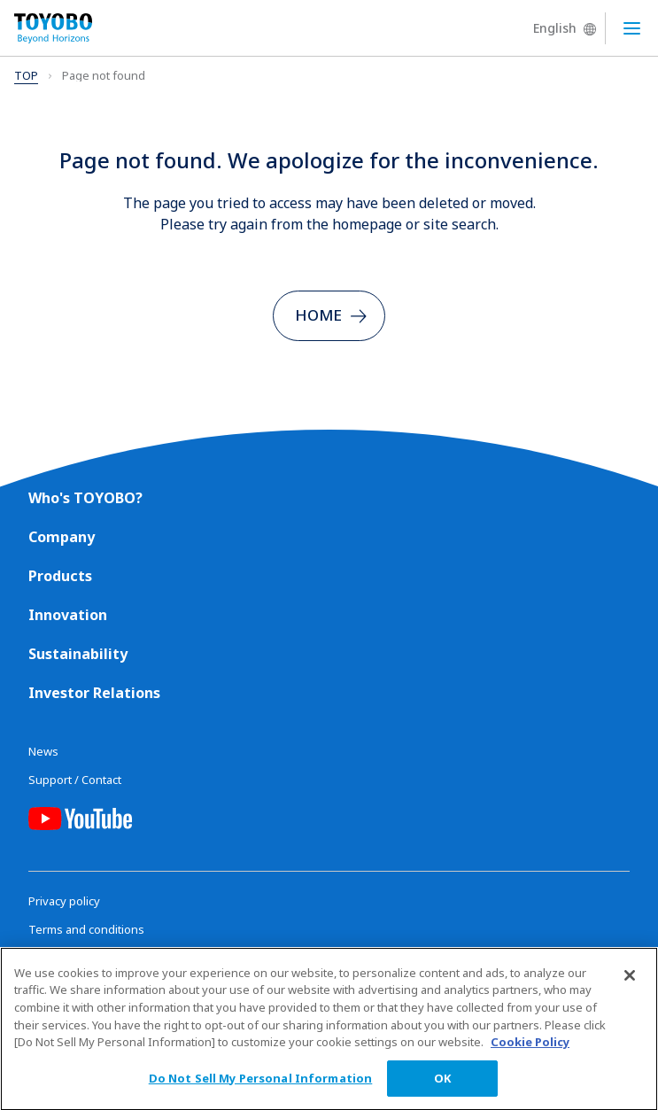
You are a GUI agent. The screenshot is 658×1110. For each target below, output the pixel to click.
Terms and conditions (86, 929)
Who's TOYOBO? (85, 498)
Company (61, 537)
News (43, 751)
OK (442, 1085)
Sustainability (78, 654)
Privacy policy (64, 901)
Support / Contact (74, 780)
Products (60, 576)
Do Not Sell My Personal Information (261, 1085)
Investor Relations (94, 692)
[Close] (629, 982)
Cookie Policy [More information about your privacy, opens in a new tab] (530, 1049)
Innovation (67, 615)
